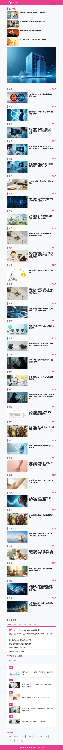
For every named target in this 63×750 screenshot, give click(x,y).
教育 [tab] (14, 624)
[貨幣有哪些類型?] (29, 81)
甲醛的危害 (39, 736)
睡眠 (46, 736)
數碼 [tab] (19, 624)
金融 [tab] (35, 624)
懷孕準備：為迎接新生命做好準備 (20, 640)
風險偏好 (16, 736)
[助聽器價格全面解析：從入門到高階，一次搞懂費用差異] (33, 81)
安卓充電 (11, 740)
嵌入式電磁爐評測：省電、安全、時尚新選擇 (35, 721)
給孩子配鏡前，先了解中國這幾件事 (30, 30)
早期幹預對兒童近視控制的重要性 (20, 644)
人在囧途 (19, 740)
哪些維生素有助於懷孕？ (17, 651)
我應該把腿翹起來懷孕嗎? (17, 648)
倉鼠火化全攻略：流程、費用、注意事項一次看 (35, 697)
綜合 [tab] (25, 624)
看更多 (54, 89)
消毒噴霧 (30, 736)
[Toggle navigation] (53, 2)
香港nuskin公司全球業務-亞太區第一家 (27, 630)
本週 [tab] (9, 660)
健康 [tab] (9, 624)
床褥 (9, 736)
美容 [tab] (30, 624)
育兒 (23, 736)
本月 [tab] (14, 660)
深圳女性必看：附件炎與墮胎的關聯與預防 (32, 21)
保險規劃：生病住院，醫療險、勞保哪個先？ (33, 12)
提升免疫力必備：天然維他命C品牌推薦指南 (33, 39)
